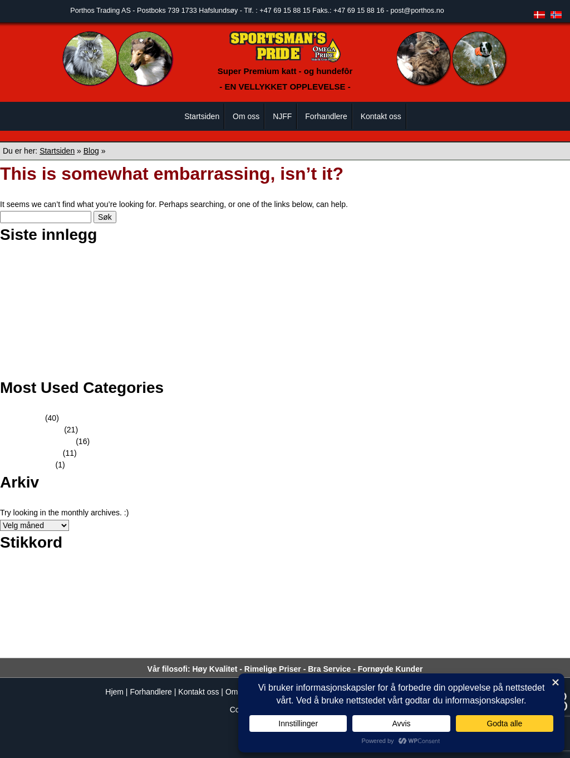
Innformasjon (38, 453)
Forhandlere (326, 116)
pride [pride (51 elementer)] (240, 621)
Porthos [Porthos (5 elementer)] (203, 623)
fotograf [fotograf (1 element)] (431, 578)
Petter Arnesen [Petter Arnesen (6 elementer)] (69, 623)
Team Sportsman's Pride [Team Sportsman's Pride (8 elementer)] (275, 647)
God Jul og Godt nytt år (56, 358)
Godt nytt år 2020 (46, 335)
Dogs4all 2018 (41, 346)
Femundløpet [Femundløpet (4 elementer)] (347, 577)
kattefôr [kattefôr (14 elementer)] (349, 599)
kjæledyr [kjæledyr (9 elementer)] (393, 599)
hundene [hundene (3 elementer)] (185, 599)
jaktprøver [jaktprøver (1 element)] (297, 600)
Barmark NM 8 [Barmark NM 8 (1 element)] (81, 578)
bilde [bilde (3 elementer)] (182, 577)
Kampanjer (34, 464)
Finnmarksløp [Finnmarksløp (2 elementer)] (397, 578)
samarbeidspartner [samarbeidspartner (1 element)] (517, 624)
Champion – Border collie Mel (67, 264)
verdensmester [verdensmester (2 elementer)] (457, 648)
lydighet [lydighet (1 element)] (472, 600)
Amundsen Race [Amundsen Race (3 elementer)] (30, 577)
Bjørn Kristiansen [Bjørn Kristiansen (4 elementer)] (244, 577)
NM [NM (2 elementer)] (540, 600)
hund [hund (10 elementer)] (12, 599)
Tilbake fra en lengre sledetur (66, 370)
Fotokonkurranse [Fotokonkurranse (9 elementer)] (484, 576)
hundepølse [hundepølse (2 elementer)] (222, 600)
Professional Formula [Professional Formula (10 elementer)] (414, 623)
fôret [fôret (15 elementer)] (540, 576)
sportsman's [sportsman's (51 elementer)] (111, 645)
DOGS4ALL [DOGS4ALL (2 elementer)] (299, 578)
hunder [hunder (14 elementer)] (262, 599)
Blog (91, 150)
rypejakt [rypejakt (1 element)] (480, 624)
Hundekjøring (39, 429)
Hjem (114, 691)
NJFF (282, 116)
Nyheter (29, 418)
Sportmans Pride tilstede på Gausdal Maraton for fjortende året (124, 311)
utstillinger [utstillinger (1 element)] (399, 649)
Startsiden (201, 116)
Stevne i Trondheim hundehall (67, 300)
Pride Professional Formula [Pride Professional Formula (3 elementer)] (309, 623)
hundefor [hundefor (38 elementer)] (57, 597)
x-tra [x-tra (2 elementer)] (490, 648)
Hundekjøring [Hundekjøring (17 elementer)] (128, 598)
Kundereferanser (44, 441)
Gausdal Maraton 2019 (55, 323)
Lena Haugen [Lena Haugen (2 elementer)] (438, 600)
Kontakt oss (381, 116)
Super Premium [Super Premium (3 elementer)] (186, 648)
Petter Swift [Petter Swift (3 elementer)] (125, 623)
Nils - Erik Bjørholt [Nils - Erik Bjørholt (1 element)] (508, 600)
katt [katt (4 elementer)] (319, 599)
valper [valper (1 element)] (423, 649)
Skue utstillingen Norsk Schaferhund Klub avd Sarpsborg (114, 276)
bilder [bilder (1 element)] (201, 578)
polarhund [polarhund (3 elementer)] (167, 623)
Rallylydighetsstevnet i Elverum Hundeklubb (91, 288)
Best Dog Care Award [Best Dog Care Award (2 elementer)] (137, 578)
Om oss (246, 116)
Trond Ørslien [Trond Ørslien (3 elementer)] (359, 648)
